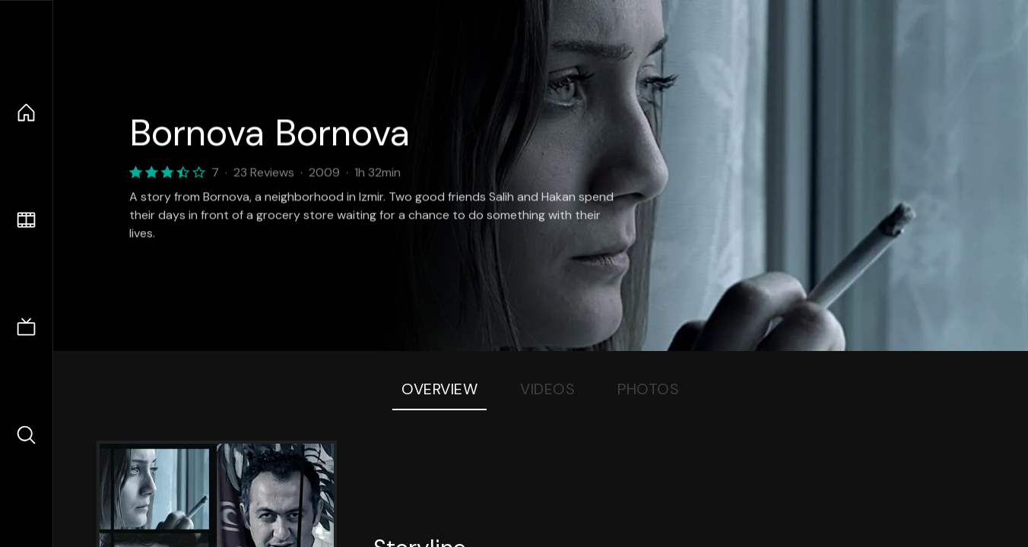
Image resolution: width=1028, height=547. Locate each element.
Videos (547, 389)
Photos (648, 389)
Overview (439, 389)
